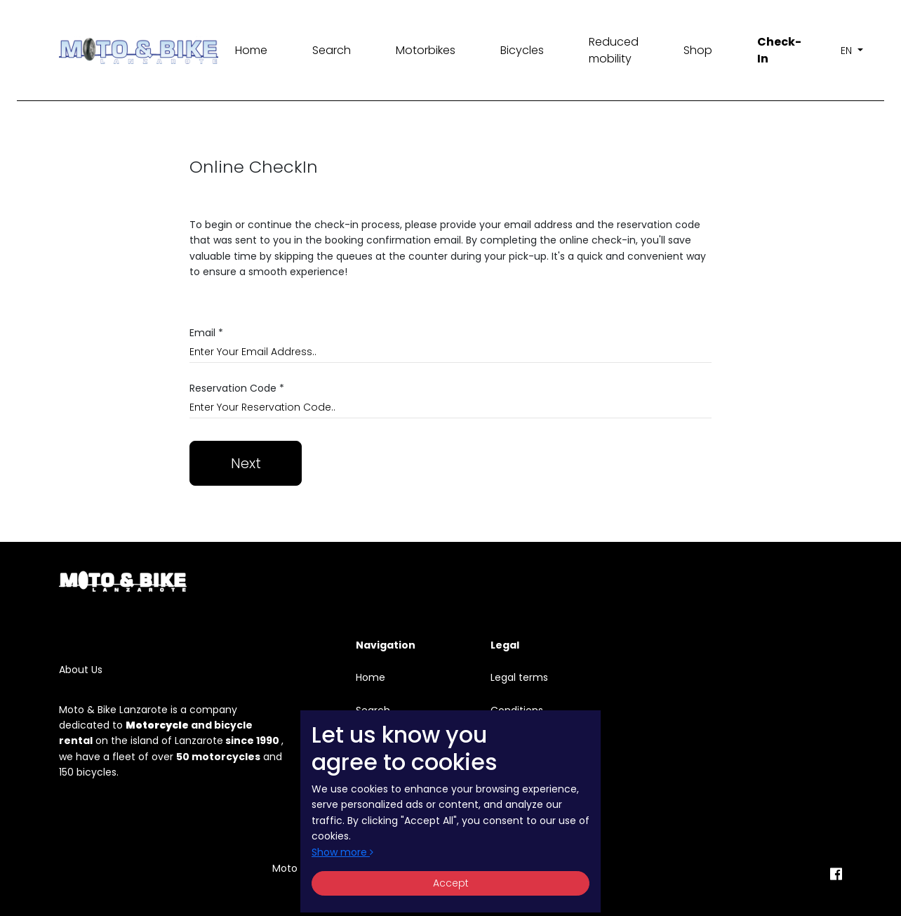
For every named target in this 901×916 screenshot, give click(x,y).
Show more (342, 852)
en (848, 51)
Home (251, 50)
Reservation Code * (236, 388)
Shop (697, 50)
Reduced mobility (614, 50)
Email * (206, 333)
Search (331, 50)
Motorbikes (425, 50)
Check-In (779, 50)
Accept (451, 883)
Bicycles (522, 50)
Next (246, 463)
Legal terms (519, 677)
